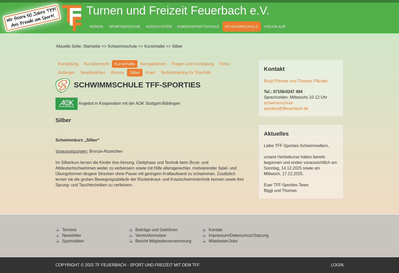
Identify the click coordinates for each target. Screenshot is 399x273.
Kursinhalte (154, 46)
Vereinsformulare (150, 235)
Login (337, 265)
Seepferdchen (93, 72)
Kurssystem (159, 26)
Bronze (117, 72)
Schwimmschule (241, 26)
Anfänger (66, 72)
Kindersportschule (198, 26)
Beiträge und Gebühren (156, 230)
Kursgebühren (153, 64)
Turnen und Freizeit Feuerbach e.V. (177, 10)
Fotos (225, 64)
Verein (96, 26)
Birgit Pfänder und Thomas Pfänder (296, 81)
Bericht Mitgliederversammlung (163, 241)
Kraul (150, 72)
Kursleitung (68, 64)
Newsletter (71, 235)
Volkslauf (275, 26)
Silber (135, 72)
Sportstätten (73, 241)
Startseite (92, 46)
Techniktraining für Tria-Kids (186, 72)
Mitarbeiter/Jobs (223, 241)
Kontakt (215, 230)
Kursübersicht (96, 64)
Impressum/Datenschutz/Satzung (239, 235)
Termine (69, 230)
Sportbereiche (125, 26)
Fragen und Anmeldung (193, 64)
